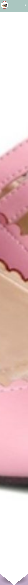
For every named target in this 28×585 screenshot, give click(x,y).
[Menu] (25, 5)
